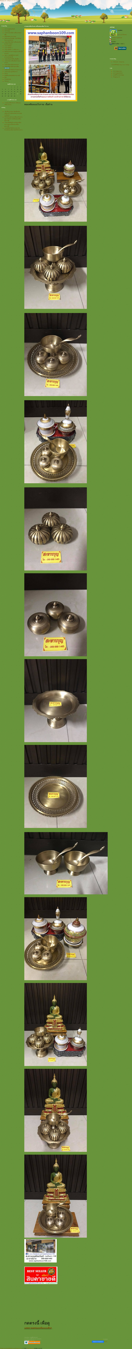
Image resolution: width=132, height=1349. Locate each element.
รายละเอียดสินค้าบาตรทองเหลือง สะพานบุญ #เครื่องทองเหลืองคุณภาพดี (12, 124)
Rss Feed (113, 39)
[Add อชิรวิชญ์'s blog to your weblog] (120, 64)
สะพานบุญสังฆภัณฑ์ (10, 29)
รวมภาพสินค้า (8, 45)
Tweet (105, 1341)
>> (20, 84)
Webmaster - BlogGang (118, 61)
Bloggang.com (116, 77)
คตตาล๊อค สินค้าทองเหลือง (12, 66)
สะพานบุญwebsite (117, 71)
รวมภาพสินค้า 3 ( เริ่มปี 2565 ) (12, 49)
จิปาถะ (6, 73)
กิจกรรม (7, 81)
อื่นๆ (6, 77)
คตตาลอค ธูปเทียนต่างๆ (11, 71)
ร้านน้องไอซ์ (8, 79)
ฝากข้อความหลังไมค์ (116, 37)
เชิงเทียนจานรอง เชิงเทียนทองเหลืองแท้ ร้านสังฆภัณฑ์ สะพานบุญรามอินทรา (13, 113)
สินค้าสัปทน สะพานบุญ (10, 36)
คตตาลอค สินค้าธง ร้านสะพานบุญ (13, 69)
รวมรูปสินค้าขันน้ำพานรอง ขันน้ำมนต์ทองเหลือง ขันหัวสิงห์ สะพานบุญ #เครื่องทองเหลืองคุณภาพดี (13, 129)
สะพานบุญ (7, 30)
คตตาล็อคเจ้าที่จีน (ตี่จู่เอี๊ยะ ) (12, 59)
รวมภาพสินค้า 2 (9, 47)
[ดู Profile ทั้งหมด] (122, 34)
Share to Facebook (98, 1341)
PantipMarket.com (10, 1348)
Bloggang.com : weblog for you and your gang (10, 0)
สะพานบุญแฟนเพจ (118, 73)
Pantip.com (2, 1348)
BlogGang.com (30, 1348)
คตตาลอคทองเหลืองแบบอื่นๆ (38, 1328)
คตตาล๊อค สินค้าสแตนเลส (11, 64)
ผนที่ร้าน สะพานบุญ (118, 75)
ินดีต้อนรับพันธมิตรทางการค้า (12, 75)
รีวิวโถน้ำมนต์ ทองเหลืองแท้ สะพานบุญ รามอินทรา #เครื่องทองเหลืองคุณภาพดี (13, 118)
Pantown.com (19, 1348)
